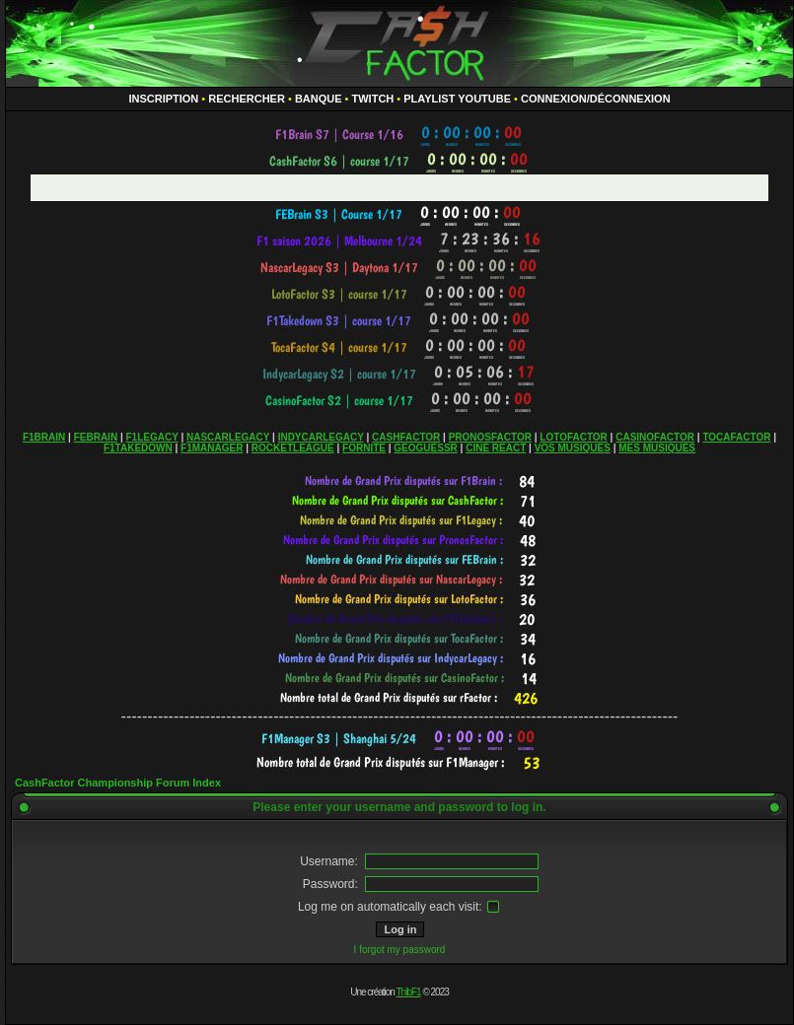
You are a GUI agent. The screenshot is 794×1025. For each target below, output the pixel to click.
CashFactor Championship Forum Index (118, 782)
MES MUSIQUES (656, 448)
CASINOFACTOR (654, 437)
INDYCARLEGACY (321, 437)
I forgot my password (400, 949)
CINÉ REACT (496, 448)
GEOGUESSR (425, 448)
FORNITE (364, 448)
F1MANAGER (211, 448)
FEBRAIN (95, 437)
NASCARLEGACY (227, 437)
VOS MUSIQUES (573, 448)
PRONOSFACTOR (490, 437)
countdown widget (400, 134)
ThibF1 (409, 992)
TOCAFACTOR (736, 437)
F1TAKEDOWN (138, 448)
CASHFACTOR (406, 437)
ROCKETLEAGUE (293, 448)
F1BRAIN (44, 437)
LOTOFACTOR (574, 437)
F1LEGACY (151, 437)
